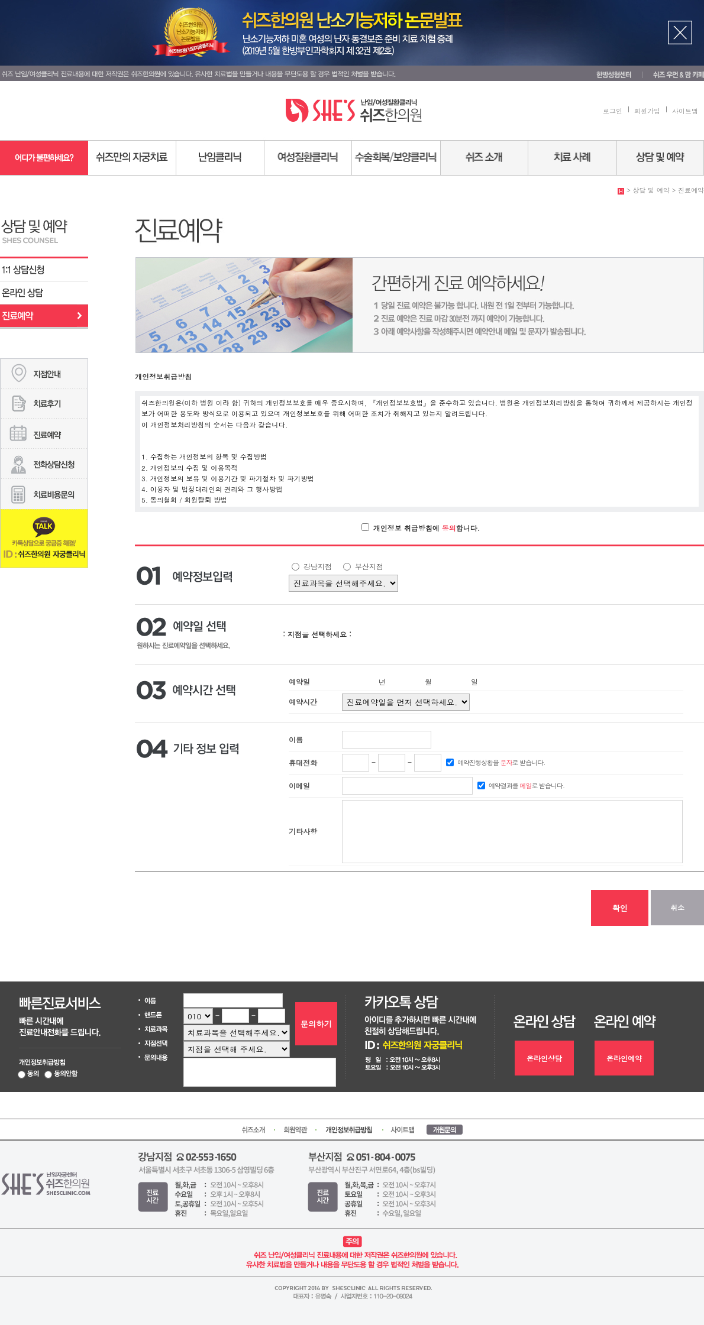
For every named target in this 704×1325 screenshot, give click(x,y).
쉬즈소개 (484, 158)
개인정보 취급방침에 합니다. (425, 527)
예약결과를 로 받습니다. (525, 785)
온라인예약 (624, 1058)
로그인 (612, 110)
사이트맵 (685, 110)
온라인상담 (44, 292)
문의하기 (316, 1023)
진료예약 (44, 315)
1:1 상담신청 (44, 269)
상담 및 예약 (660, 158)
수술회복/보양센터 (396, 158)
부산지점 (368, 566)
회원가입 (647, 110)
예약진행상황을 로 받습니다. (500, 762)
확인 (619, 907)
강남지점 (316, 566)
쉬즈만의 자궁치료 (132, 158)
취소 (677, 907)
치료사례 (572, 158)
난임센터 (220, 158)
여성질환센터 (308, 158)
